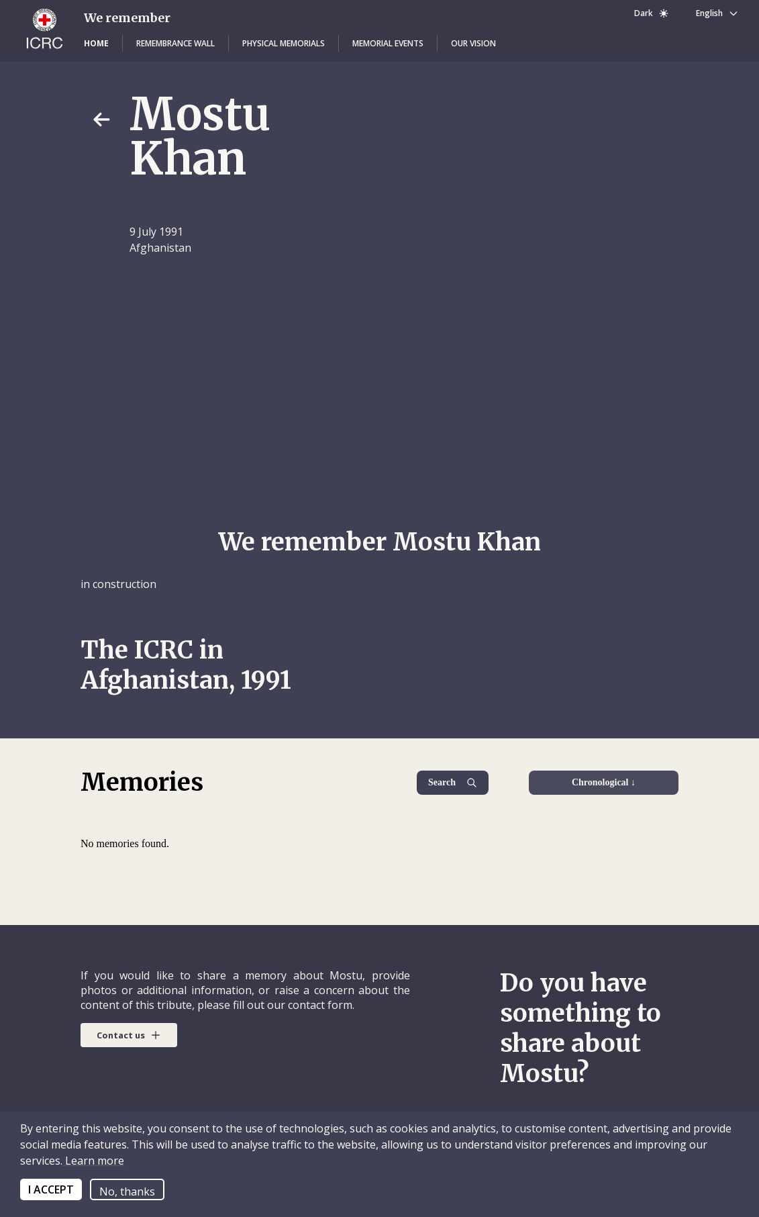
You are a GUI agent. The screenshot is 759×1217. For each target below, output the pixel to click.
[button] (96, 44)
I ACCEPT (51, 1189)
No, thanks (127, 1191)
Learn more (93, 1160)
